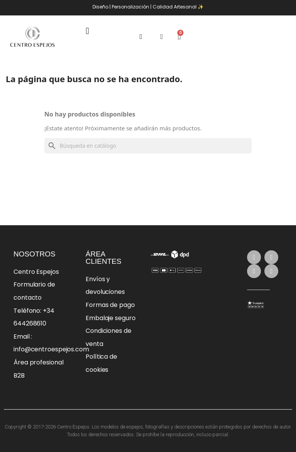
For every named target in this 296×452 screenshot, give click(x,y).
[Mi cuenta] (162, 36)
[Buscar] (148, 145)
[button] (141, 36)
